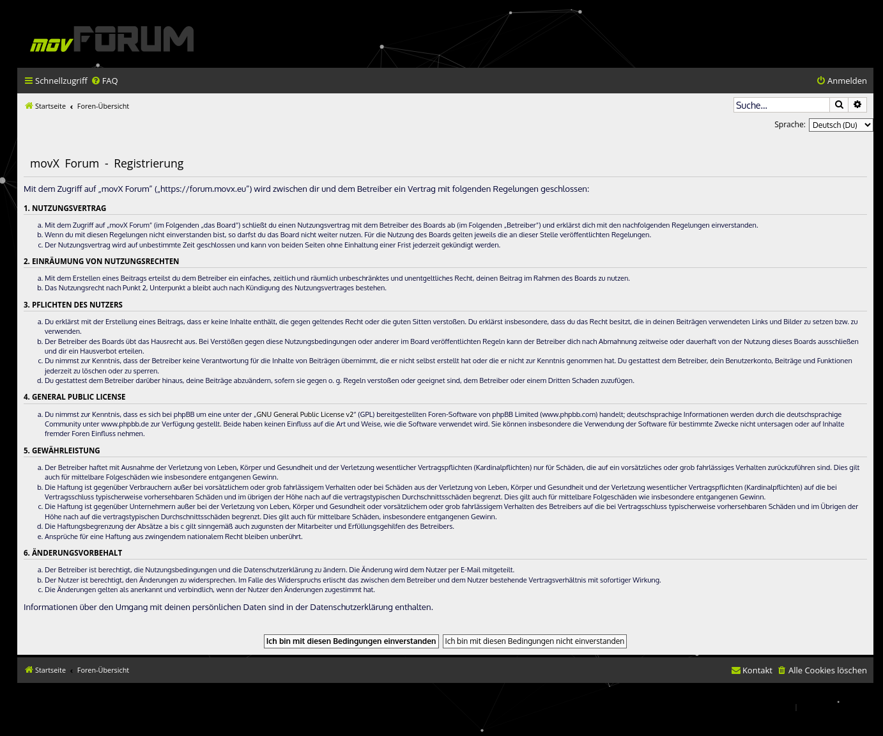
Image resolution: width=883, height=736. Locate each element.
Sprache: (790, 124)
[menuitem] (104, 81)
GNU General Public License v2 (304, 414)
